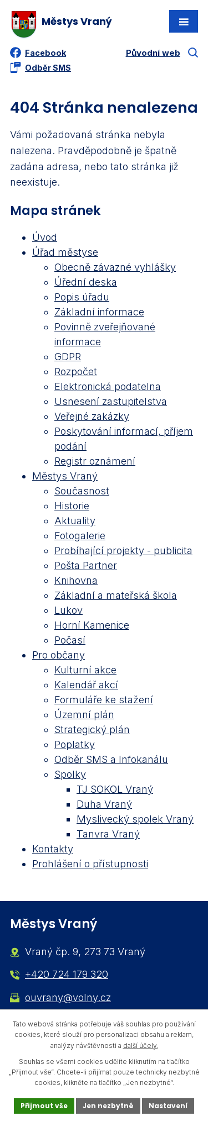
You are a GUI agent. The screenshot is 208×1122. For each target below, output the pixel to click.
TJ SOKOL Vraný (115, 789)
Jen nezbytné (108, 1105)
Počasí (69, 640)
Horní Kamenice (91, 625)
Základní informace (99, 312)
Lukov (68, 610)
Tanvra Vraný (108, 834)
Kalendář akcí (86, 685)
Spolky (70, 774)
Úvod (44, 237)
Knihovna (76, 580)
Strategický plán (92, 729)
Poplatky (74, 744)
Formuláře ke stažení (103, 699)
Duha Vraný (104, 804)
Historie (71, 506)
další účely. (140, 1045)
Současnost (81, 491)
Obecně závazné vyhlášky (115, 267)
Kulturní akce (85, 670)
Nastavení (168, 1105)
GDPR (67, 356)
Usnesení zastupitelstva (110, 401)
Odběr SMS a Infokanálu (111, 759)
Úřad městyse (65, 252)
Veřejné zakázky (91, 416)
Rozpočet (75, 371)
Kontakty (52, 849)
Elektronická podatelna (107, 386)
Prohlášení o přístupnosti (90, 864)
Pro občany (58, 655)
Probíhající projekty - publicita (123, 550)
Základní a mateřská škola (115, 595)
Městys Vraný (65, 476)
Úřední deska (85, 282)
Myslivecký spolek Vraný (135, 819)
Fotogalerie (79, 535)
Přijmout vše (44, 1105)
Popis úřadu (81, 297)
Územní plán (84, 714)
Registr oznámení (94, 461)
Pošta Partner (85, 565)
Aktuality (74, 520)
